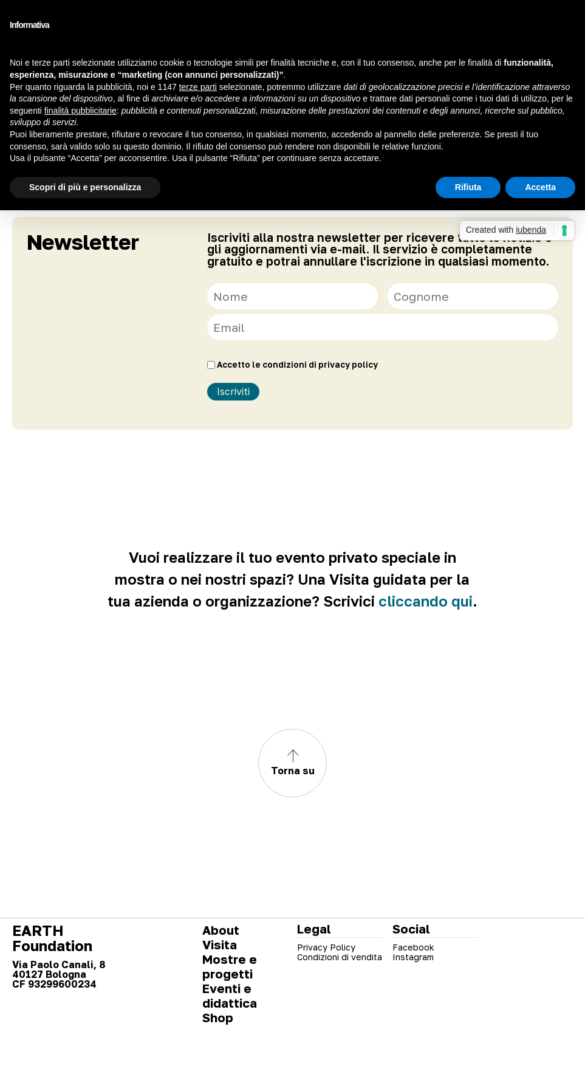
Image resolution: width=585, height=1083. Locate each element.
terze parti (198, 87)
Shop (217, 1017)
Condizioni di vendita (339, 957)
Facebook (413, 947)
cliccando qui (425, 601)
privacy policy (348, 365)
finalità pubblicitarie (80, 110)
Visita (219, 944)
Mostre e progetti (229, 966)
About (220, 930)
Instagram (413, 957)
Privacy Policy (326, 947)
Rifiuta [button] (468, 187)
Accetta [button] (540, 187)
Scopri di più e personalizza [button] (85, 187)
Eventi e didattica (229, 995)
